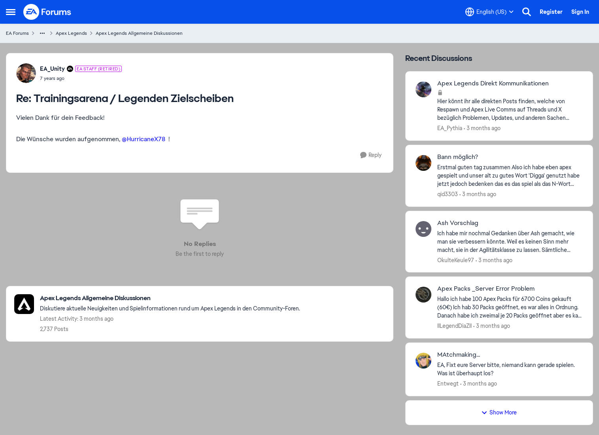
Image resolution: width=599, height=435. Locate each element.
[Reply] (371, 155)
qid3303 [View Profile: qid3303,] (447, 194)
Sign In (580, 11)
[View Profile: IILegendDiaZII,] (423, 295)
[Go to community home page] (47, 12)
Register (551, 11)
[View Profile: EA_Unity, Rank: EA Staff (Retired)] (26, 73)
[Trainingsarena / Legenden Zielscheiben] (81, 78)
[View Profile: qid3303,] (423, 163)
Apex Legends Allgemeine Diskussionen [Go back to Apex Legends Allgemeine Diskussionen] (139, 33)
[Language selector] (489, 12)
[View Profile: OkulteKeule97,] (423, 229)
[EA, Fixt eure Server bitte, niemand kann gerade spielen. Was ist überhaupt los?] (510, 369)
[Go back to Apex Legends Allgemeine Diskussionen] (170, 298)
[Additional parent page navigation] (42, 33)
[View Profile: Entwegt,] (423, 361)
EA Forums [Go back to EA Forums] (17, 33)
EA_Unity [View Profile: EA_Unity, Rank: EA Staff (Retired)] (52, 68)
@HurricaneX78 (143, 139)
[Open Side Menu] (10, 12)
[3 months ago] (482, 128)
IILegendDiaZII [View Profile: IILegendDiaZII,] (454, 325)
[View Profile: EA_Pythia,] (423, 89)
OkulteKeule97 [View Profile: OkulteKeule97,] (455, 259)
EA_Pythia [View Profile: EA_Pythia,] (449, 128)
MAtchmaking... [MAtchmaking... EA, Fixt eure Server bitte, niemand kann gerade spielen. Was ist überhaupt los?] (458, 355)
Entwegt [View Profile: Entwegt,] (448, 383)
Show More (499, 412)
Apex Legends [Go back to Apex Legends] (71, 33)
